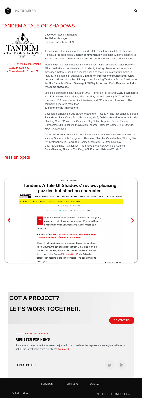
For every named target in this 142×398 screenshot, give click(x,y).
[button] (130, 11)
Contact (95, 383)
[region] (71, 220)
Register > (64, 349)
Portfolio (71, 383)
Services (47, 383)
